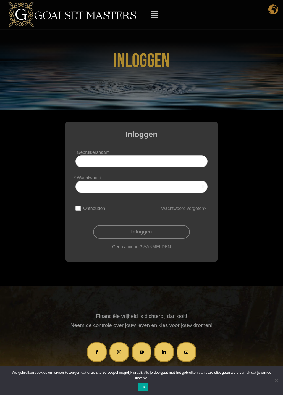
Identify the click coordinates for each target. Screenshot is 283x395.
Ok (142, 387)
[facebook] (97, 351)
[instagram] (119, 351)
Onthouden (94, 207)
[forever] (78, 207)
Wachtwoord (89, 177)
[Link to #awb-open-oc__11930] (154, 15)
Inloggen (141, 231)
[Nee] (276, 380)
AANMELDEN (157, 246)
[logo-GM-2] (72, 4)
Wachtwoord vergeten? (183, 207)
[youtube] (141, 351)
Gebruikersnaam (93, 151)
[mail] (186, 351)
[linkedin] (164, 351)
